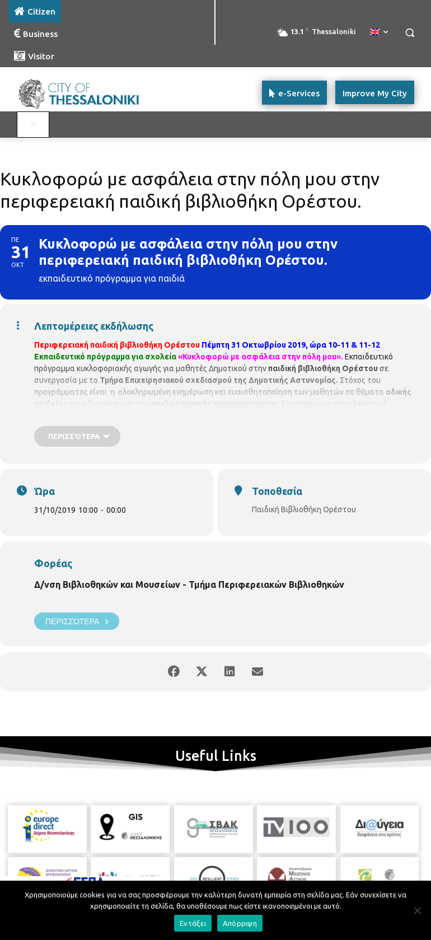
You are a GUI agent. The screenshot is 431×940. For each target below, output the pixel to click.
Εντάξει (193, 923)
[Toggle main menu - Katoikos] (33, 124)
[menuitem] (379, 32)
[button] (409, 33)
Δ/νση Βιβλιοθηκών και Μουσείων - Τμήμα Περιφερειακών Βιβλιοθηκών (189, 584)
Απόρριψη (240, 923)
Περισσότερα (76, 621)
